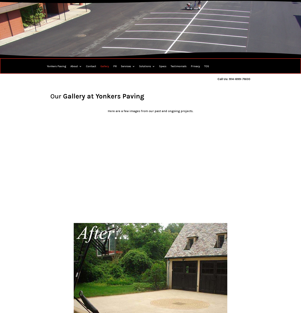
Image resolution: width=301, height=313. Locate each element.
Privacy (195, 66)
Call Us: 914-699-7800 (233, 79)
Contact (91, 66)
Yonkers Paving (56, 66)
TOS (206, 66)
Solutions (145, 66)
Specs (162, 66)
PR (115, 66)
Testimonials (179, 66)
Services (126, 66)
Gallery (104, 66)
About (74, 66)
